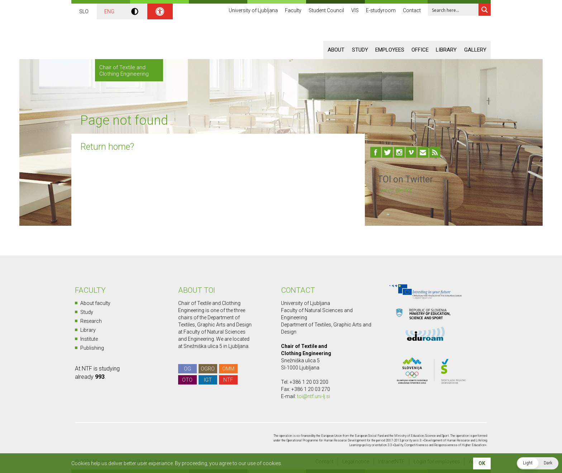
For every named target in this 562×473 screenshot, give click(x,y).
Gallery (475, 50)
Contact (412, 11)
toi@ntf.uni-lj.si (313, 396)
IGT (208, 380)
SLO (84, 11)
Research (91, 321)
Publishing (92, 348)
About (336, 50)
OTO (187, 380)
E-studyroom (381, 11)
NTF (228, 380)
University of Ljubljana (253, 11)
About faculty (95, 303)
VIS (355, 11)
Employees (389, 50)
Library (446, 50)
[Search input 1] (454, 9)
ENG (109, 11)
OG (187, 369)
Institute (89, 339)
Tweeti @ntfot (394, 190)
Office (420, 50)
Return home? (107, 147)
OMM (228, 369)
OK (481, 463)
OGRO (208, 369)
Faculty (293, 11)
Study (360, 50)
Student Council (326, 11)
